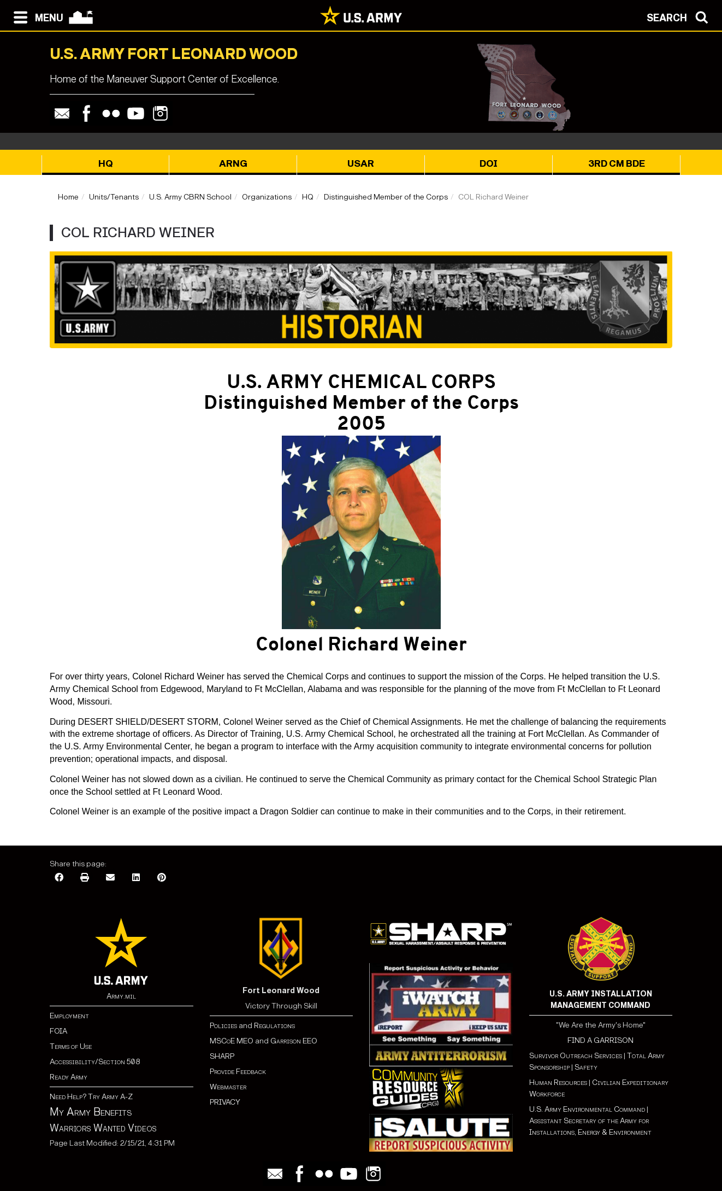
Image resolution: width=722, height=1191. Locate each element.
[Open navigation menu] (35, 16)
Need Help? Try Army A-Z (91, 1096)
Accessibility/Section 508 (95, 1061)
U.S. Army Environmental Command (587, 1109)
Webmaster (228, 1087)
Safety (586, 1067)
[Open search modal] (680, 16)
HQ (105, 163)
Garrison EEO (293, 1041)
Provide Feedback (238, 1071)
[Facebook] (59, 878)
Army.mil (121, 996)
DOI (489, 163)
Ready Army (68, 1077)
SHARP (222, 1056)
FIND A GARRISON (600, 1040)
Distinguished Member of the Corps (386, 197)
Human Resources (558, 1082)
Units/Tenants (114, 197)
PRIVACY (225, 1102)
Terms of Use (71, 1046)
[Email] (110, 878)
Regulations (274, 1025)
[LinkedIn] (136, 878)
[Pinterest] (161, 878)
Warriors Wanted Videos (103, 1128)
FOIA (58, 1031)
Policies (224, 1025)
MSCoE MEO (231, 1041)
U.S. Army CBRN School (190, 197)
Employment (69, 1015)
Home (68, 197)
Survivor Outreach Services (575, 1055)
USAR (360, 163)
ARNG (233, 163)
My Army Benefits (91, 1111)
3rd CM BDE (616, 163)
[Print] (84, 878)
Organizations (267, 197)
